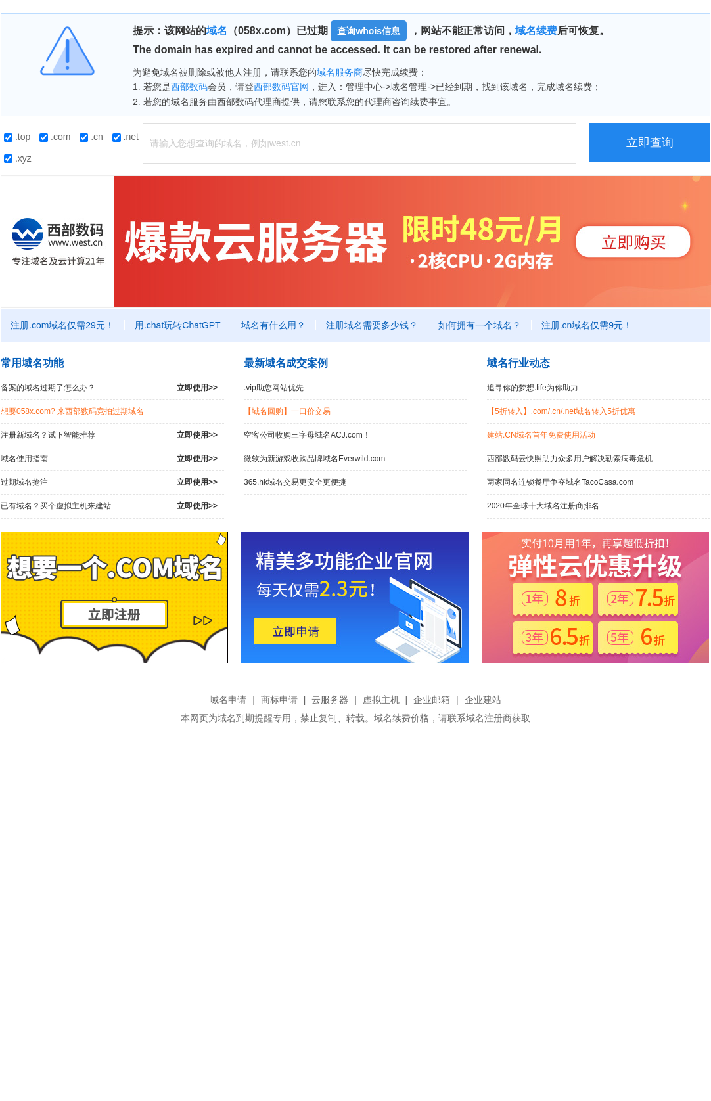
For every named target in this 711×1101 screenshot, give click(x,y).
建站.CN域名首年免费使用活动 (541, 434)
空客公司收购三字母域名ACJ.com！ (307, 434)
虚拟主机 (381, 699)
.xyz (18, 158)
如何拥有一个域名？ (479, 325)
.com (54, 136)
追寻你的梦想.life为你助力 (532, 387)
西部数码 (189, 86)
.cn (91, 136)
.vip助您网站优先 (274, 387)
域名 (216, 30)
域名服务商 (340, 72)
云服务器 (329, 699)
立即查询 (650, 142)
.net (125, 136)
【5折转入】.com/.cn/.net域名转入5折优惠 (561, 411)
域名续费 (536, 30)
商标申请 (279, 699)
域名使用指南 (109, 459)
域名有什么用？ (273, 325)
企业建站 (483, 699)
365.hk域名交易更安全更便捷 (295, 482)
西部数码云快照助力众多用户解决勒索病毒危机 (570, 458)
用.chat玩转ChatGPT (178, 325)
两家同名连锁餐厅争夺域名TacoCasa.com (560, 482)
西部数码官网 (281, 86)
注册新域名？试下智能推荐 (109, 435)
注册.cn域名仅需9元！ (586, 325)
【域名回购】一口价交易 (287, 411)
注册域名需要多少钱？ (372, 325)
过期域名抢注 (109, 482)
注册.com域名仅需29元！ (62, 325)
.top (17, 136)
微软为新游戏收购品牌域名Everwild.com (314, 458)
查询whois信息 (368, 31)
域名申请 (228, 699)
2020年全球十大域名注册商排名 (543, 505)
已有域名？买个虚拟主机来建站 (109, 506)
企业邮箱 (431, 699)
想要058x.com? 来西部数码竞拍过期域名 (72, 411)
